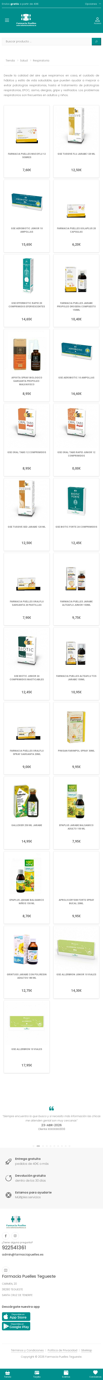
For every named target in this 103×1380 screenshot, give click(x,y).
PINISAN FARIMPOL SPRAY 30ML (76, 750)
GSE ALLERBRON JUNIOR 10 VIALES (76, 974)
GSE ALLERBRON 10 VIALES (26, 1049)
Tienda (10, 60)
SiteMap (86, 1350)
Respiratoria (41, 60)
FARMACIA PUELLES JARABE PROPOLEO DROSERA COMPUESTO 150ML (76, 306)
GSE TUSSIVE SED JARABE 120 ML (27, 527)
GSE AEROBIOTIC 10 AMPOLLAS (76, 377)
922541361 (14, 1247)
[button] (33, 1146)
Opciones (91, 4)
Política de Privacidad (62, 1350)
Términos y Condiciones (27, 1350)
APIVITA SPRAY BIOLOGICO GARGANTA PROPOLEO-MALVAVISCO (26, 381)
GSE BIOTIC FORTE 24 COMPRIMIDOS (76, 527)
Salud (24, 60)
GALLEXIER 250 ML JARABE (26, 825)
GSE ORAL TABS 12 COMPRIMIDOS (26, 452)
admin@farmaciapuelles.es (23, 1254)
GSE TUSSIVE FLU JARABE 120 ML (76, 154)
